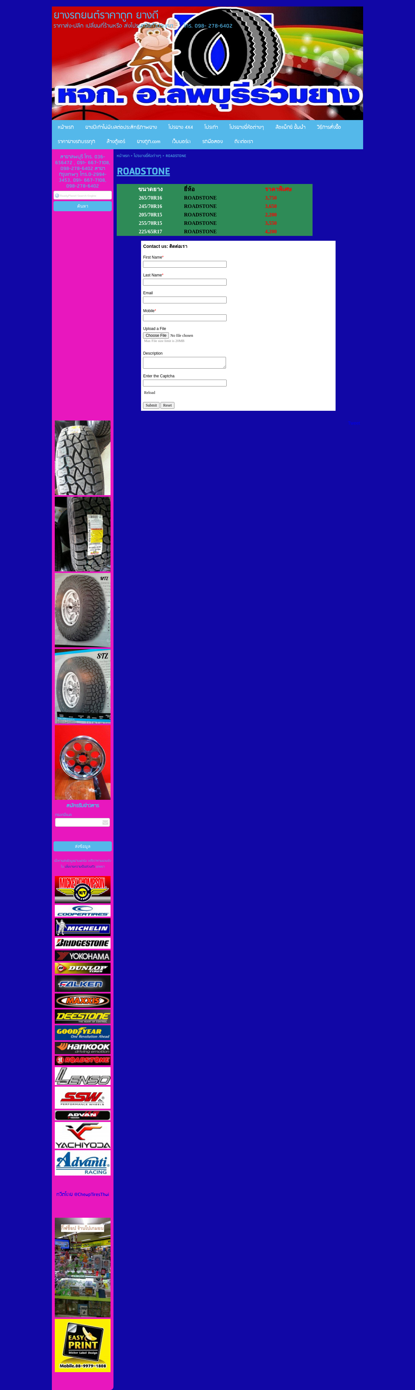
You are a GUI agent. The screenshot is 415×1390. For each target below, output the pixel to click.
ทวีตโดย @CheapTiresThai (82, 1194)
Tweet (354, 423)
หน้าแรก (123, 155)
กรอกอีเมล (63, 814)
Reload (149, 392)
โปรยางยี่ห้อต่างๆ (147, 155)
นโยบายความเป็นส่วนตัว (80, 866)
